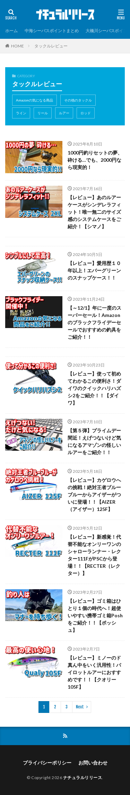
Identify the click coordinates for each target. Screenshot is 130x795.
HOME (17, 45)
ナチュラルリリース (82, 777)
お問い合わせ (92, 763)
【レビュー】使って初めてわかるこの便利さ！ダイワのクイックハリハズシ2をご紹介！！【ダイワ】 (94, 388)
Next (80, 706)
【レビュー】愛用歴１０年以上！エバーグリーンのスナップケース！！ (94, 270)
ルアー (64, 113)
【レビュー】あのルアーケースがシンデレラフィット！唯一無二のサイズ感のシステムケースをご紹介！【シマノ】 (94, 211)
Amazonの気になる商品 (34, 100)
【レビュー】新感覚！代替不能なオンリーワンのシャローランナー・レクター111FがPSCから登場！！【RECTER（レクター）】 (94, 555)
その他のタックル (78, 100)
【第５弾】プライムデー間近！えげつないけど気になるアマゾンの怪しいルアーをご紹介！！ (94, 441)
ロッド (85, 113)
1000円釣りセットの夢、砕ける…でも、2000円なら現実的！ (95, 160)
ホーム (11, 30)
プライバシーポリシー (47, 763)
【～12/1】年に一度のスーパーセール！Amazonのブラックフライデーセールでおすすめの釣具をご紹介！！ (94, 322)
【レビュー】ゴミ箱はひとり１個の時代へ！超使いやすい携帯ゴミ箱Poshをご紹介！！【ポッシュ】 (95, 615)
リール (42, 113)
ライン (21, 113)
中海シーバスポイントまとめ (52, 30)
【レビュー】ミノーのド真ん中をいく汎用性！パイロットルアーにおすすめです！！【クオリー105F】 (94, 672)
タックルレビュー (51, 45)
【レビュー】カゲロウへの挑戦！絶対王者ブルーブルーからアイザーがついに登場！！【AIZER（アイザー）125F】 (94, 494)
